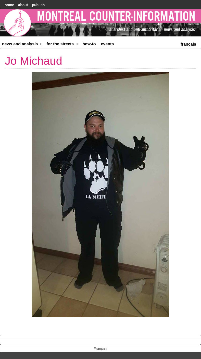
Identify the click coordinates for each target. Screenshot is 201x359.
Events (107, 44)
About (23, 5)
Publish (38, 5)
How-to (89, 44)
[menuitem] (188, 43)
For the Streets (62, 45)
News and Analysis (22, 45)
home (9, 5)
